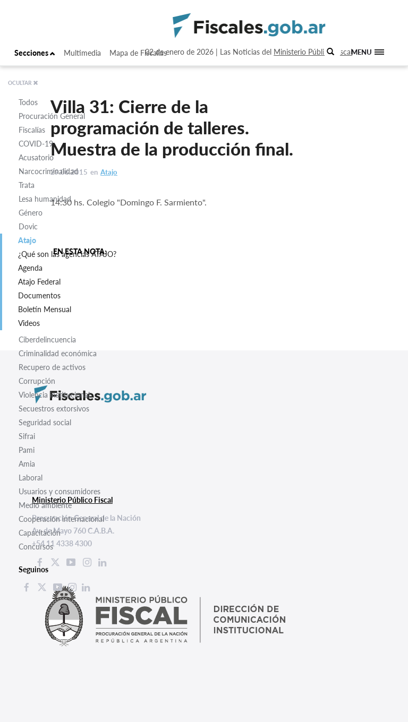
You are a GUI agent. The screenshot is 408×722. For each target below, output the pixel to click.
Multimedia (82, 52)
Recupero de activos (52, 367)
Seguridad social (45, 422)
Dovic (28, 226)
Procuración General (52, 116)
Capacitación (40, 532)
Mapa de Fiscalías (138, 52)
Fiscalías (32, 129)
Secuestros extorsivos (54, 408)
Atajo (27, 240)
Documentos (39, 295)
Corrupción (37, 380)
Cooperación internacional (61, 518)
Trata (27, 185)
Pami (27, 449)
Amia (27, 463)
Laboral (30, 477)
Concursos (36, 546)
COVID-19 (36, 143)
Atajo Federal (39, 281)
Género (30, 212)
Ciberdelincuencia (47, 339)
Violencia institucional (54, 394)
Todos (28, 102)
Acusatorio (36, 157)
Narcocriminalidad (48, 171)
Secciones (34, 52)
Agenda (30, 267)
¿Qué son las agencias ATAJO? (67, 254)
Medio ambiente (45, 505)
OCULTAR (23, 83)
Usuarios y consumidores (59, 491)
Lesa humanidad (45, 198)
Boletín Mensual (44, 309)
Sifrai (27, 436)
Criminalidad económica (58, 353)
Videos (29, 323)
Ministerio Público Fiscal (313, 51)
